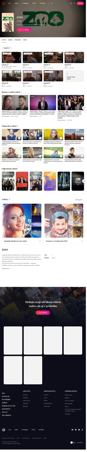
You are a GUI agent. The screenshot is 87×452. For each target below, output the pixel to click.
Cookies (18, 441)
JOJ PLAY (6, 397)
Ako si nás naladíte (69, 400)
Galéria (25, 39)
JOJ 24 (34, 3)
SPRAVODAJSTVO (49, 391)
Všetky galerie (78, 199)
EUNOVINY (47, 406)
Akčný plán (67, 414)
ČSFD (19, 21)
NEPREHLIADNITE (71, 391)
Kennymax (9, 446)
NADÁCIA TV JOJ (9, 407)
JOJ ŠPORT (7, 400)
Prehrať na (24, 30)
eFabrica (18, 446)
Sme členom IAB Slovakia (36, 441)
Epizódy (10, 39)
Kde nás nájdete (68, 403)
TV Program (25, 3)
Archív (16, 3)
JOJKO (5, 404)
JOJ (3, 393)
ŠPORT (46, 400)
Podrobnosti (18, 39)
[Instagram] (75, 432)
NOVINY (46, 395)
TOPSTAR (25, 397)
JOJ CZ (5, 414)
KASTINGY (7, 411)
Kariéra (66, 406)
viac (49, 24)
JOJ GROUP (7, 418)
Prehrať (43, 313)
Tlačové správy (68, 395)
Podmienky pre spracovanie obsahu (8, 441)
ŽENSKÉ (25, 395)
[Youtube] (79, 432)
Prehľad (4, 39)
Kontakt (44, 441)
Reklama (67, 397)
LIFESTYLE (26, 391)
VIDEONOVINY (48, 403)
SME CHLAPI (26, 400)
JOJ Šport (42, 3)
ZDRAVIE (25, 403)
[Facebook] (72, 432)
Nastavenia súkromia (25, 441)
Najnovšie (7, 48)
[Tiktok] (82, 432)
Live (10, 3)
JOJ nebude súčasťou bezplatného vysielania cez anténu (73, 410)
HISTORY (25, 406)
